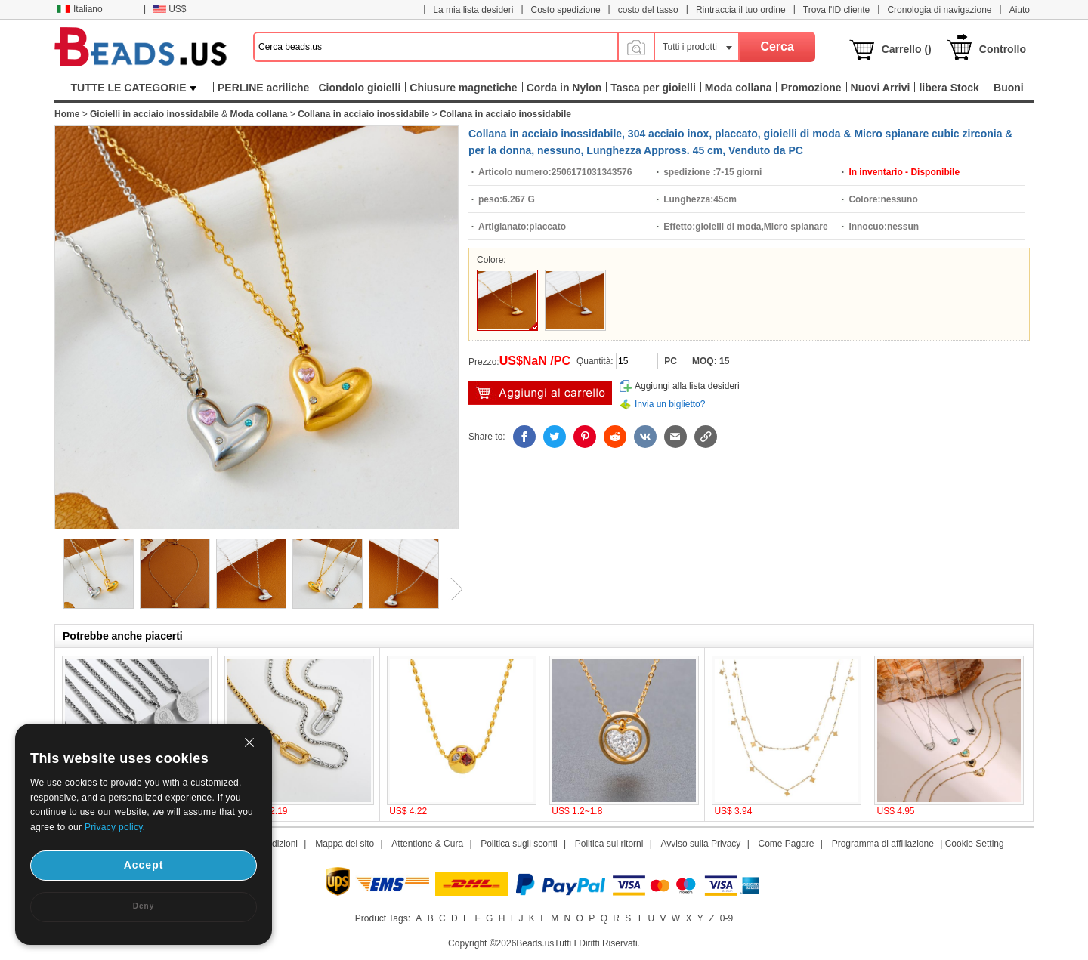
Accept (144, 865)
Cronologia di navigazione (939, 10)
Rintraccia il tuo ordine (741, 10)
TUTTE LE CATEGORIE (134, 88)
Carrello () (907, 49)
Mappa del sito (344, 843)
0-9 (726, 918)
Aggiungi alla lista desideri (687, 386)
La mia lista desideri (473, 10)
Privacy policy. (115, 827)
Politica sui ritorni (609, 843)
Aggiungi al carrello (540, 393)
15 (724, 361)
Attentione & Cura (427, 843)
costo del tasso (648, 10)
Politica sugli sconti (519, 843)
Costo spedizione (566, 10)
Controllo (1002, 49)
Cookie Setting (974, 843)
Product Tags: (382, 918)
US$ (169, 9)
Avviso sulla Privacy (701, 843)
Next (451, 589)
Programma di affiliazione (883, 843)
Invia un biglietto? (670, 404)
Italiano (80, 9)
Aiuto (1019, 10)
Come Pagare (786, 843)
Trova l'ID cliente (836, 10)
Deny (143, 906)
